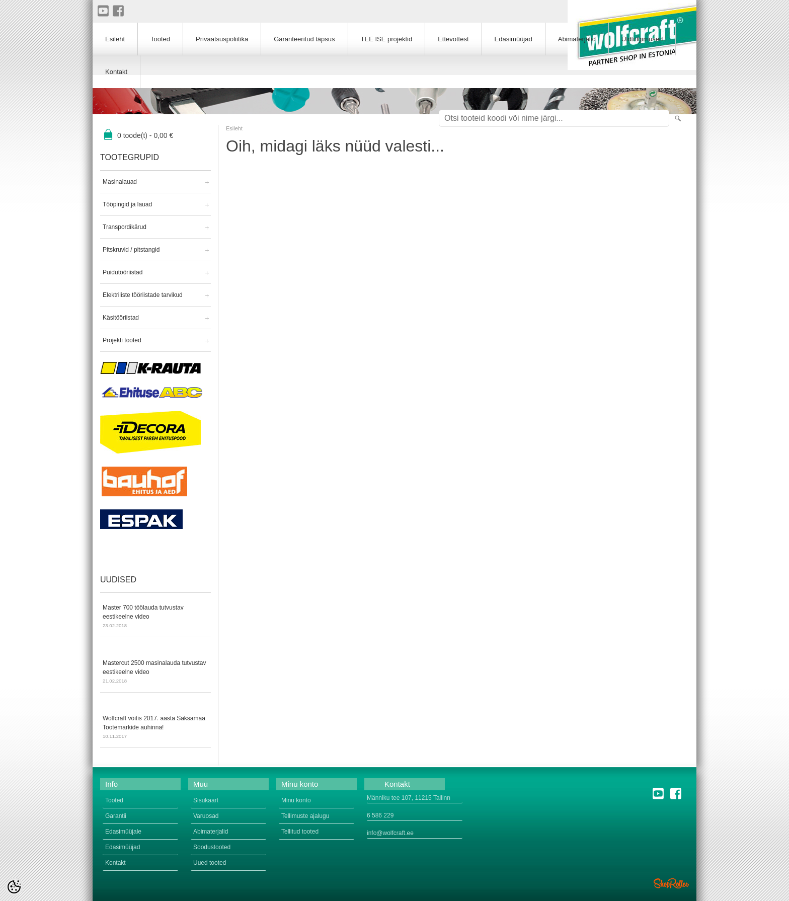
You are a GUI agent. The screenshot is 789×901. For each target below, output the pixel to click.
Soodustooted (211, 847)
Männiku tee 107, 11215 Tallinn (408, 797)
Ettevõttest (453, 39)
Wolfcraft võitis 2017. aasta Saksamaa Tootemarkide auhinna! (155, 728)
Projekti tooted (122, 340)
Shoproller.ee (671, 883)
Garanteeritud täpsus (304, 39)
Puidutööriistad (122, 272)
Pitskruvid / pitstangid (131, 249)
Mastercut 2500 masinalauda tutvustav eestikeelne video (155, 672)
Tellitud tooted (300, 831)
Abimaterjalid (577, 39)
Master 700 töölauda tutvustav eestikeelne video (155, 617)
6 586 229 (380, 815)
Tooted (160, 39)
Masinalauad (120, 181)
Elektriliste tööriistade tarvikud (143, 294)
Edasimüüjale (123, 831)
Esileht (234, 128)
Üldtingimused (642, 39)
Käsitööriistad (121, 317)
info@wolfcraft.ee (390, 833)
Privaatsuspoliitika (222, 39)
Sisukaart (205, 800)
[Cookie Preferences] (14, 887)
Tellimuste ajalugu (305, 815)
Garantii (115, 815)
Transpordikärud (124, 227)
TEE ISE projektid (387, 39)
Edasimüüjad (513, 39)
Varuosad (205, 815)
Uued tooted (209, 862)
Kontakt (116, 72)
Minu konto (296, 800)
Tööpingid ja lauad (127, 204)
